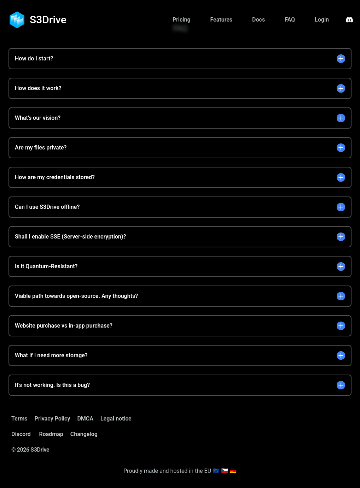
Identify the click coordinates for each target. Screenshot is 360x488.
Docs (258, 19)
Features (221, 19)
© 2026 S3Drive (30, 449)
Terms (19, 418)
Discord (21, 434)
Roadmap (51, 434)
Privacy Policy (52, 418)
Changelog (84, 434)
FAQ (290, 19)
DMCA (85, 418)
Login (322, 19)
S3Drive (48, 19)
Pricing (182, 19)
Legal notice (116, 418)
